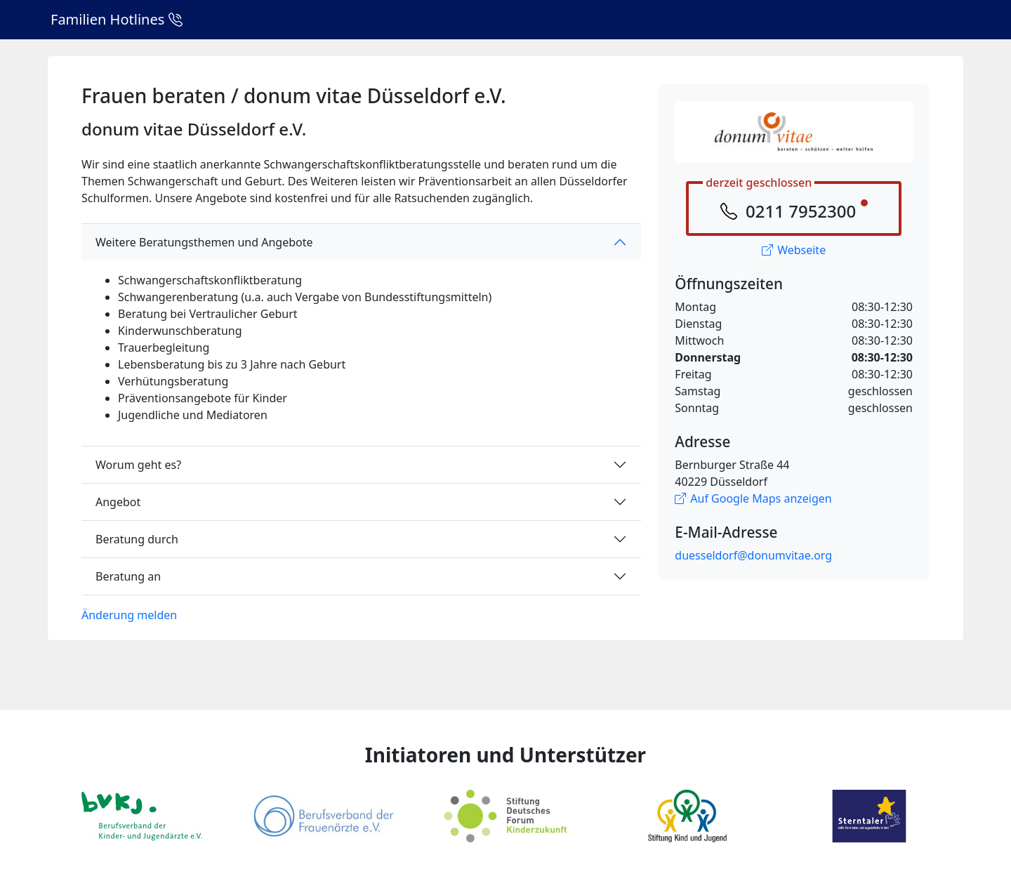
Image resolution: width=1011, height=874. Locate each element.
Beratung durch (136, 539)
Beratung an (128, 576)
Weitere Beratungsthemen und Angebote (204, 242)
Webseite (794, 250)
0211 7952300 (801, 211)
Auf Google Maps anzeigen (753, 498)
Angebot (117, 502)
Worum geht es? (138, 464)
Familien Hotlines (117, 19)
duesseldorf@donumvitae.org (753, 555)
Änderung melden (129, 615)
